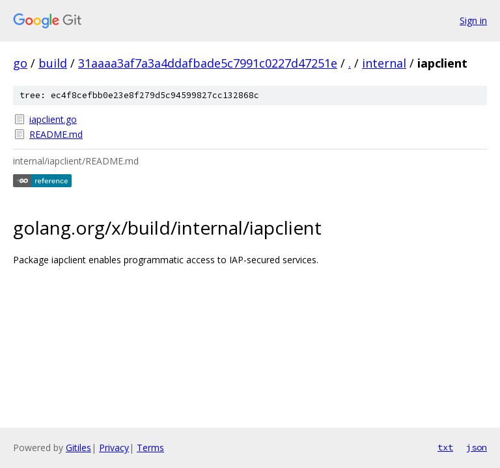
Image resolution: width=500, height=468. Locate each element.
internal (384, 63)
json (476, 447)
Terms (150, 447)
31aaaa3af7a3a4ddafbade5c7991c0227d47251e (207, 63)
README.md (56, 134)
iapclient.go (53, 119)
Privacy (114, 447)
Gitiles (78, 447)
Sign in (473, 20)
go (20, 63)
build (52, 63)
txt (445, 447)
